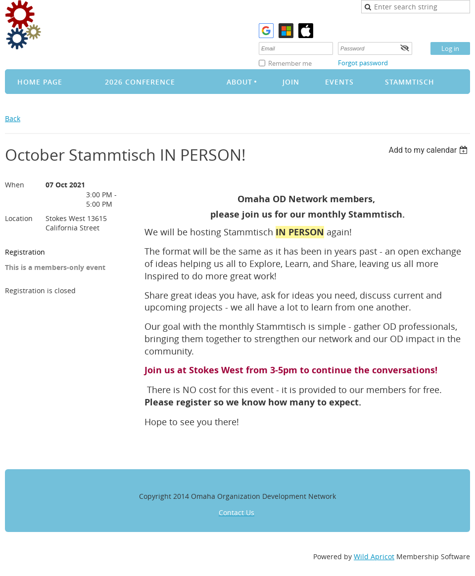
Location (19, 218)
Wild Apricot (374, 556)
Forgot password (363, 62)
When (14, 184)
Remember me (290, 63)
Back (12, 118)
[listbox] (429, 150)
